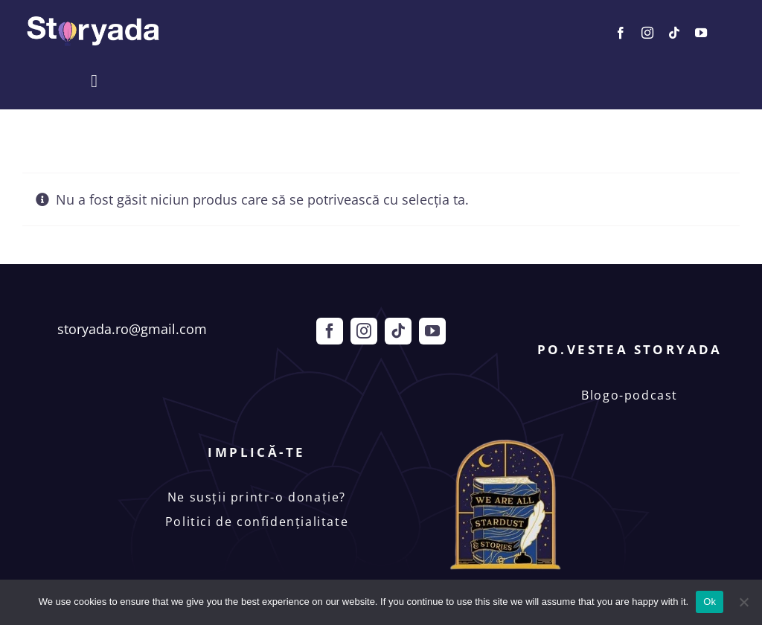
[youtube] (701, 33)
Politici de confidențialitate (256, 521)
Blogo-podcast (629, 395)
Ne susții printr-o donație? (256, 497)
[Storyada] (93, 19)
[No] (743, 601)
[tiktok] (674, 33)
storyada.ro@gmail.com (132, 329)
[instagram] (647, 33)
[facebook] (621, 33)
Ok (709, 601)
